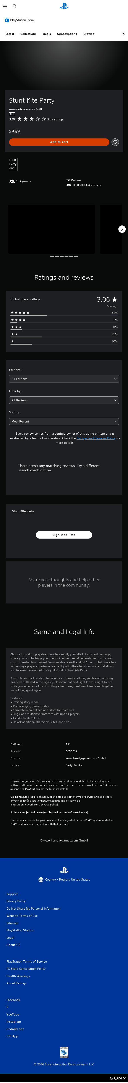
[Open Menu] (5, 6)
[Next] (122, 229)
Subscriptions (67, 34)
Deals (47, 34)
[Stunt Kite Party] (51, 229)
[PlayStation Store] (20, 19)
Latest (9, 34)
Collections (28, 34)
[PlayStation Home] (64, 6)
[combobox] (64, 379)
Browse (88, 34)
